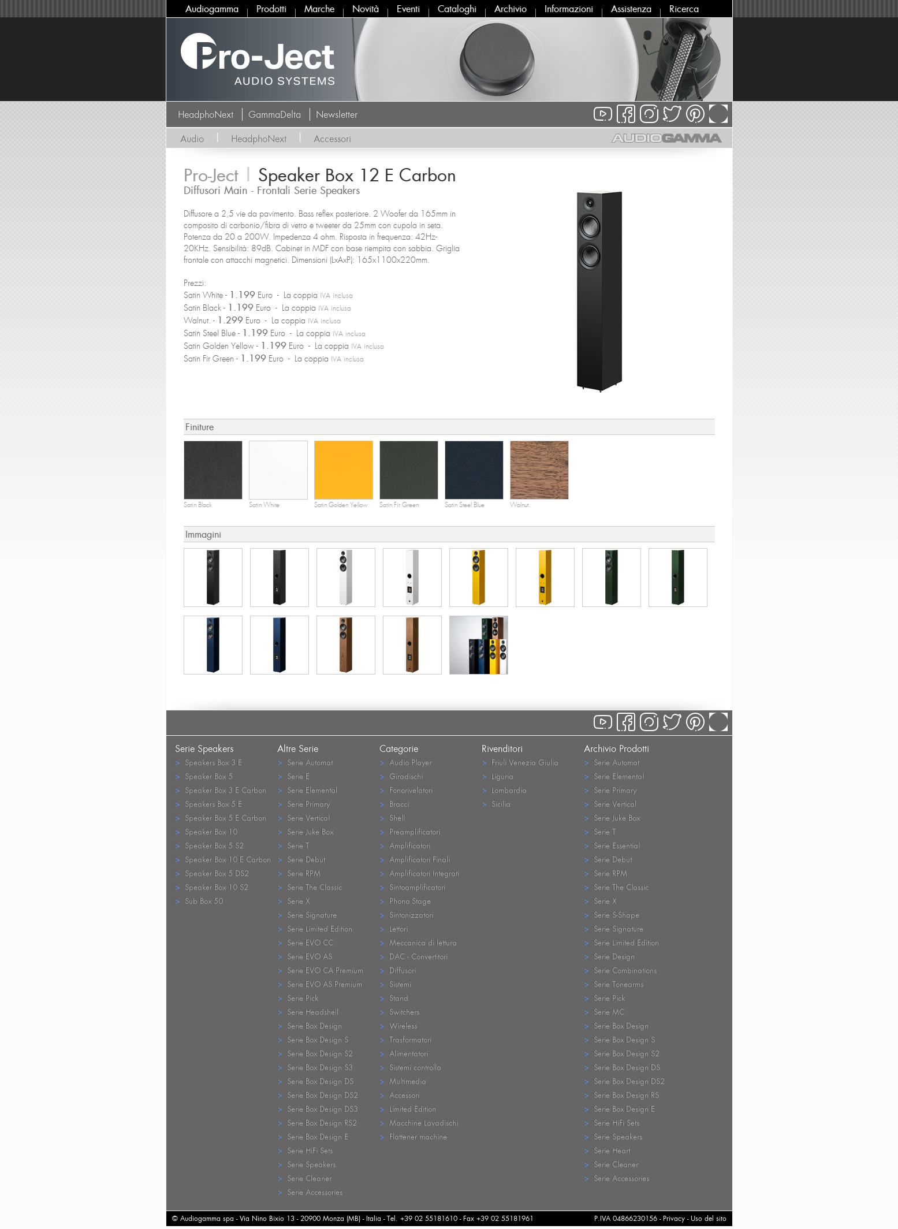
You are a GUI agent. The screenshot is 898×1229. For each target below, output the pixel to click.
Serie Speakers (306, 1164)
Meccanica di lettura (418, 942)
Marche (319, 8)
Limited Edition (407, 1108)
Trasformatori (405, 1039)
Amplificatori (404, 845)
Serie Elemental (307, 789)
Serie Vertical (303, 817)
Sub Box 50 (199, 900)
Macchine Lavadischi (418, 1122)
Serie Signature (307, 914)
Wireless (398, 1025)
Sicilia (496, 803)
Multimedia (402, 1080)
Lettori (393, 928)
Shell (392, 817)
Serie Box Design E (312, 1136)
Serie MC (604, 1011)
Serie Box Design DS (315, 1080)
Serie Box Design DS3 (317, 1108)
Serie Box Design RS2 (317, 1122)
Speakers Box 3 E (208, 762)
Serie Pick (297, 997)
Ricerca (684, 8)
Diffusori (397, 969)
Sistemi (395, 983)
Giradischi (401, 775)
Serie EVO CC (305, 942)
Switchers (399, 1011)
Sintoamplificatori (412, 886)
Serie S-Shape (611, 914)
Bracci (394, 803)
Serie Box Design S (312, 1039)
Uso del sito (708, 1218)
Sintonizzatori (406, 914)
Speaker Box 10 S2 (211, 886)
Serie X (293, 900)
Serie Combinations (620, 969)
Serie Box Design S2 (315, 1053)
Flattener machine (413, 1136)
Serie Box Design (309, 1025)
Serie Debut (301, 859)
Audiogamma (212, 8)
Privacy (674, 1218)
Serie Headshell (307, 1011)
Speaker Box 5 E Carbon (220, 817)
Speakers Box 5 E (208, 803)
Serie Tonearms (613, 983)
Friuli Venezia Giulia (520, 762)
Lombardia (504, 789)
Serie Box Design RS (621, 1094)
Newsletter (336, 114)
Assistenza (631, 8)
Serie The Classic (309, 886)
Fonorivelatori (406, 789)
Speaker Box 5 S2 (209, 845)
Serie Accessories (309, 1191)
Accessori (332, 138)
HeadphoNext (205, 114)
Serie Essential (612, 845)
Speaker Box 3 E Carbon (220, 789)
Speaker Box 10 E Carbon (223, 859)
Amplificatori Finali (414, 859)
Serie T (293, 845)
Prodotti (271, 8)
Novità (365, 8)
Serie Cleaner (304, 1177)
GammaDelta (274, 114)
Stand (393, 997)
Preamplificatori (409, 831)
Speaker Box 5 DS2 (212, 872)
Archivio (510, 8)
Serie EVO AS (304, 956)
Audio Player (405, 762)
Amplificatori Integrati (419, 872)
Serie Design (609, 956)
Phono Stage (405, 900)
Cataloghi (457, 8)
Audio (192, 138)
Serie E (293, 775)
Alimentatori (403, 1053)
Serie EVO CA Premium (320, 969)
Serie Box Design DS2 (317, 1094)
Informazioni (569, 8)
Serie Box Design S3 (315, 1067)
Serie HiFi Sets (305, 1150)
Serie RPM (299, 872)
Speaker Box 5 (204, 775)
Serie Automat (305, 762)
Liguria (497, 775)
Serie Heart (607, 1150)
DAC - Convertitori (413, 956)
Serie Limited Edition (314, 928)
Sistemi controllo (410, 1067)
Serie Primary (303, 803)
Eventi (408, 8)
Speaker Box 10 (206, 831)
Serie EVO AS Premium (319, 983)
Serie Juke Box (305, 831)
